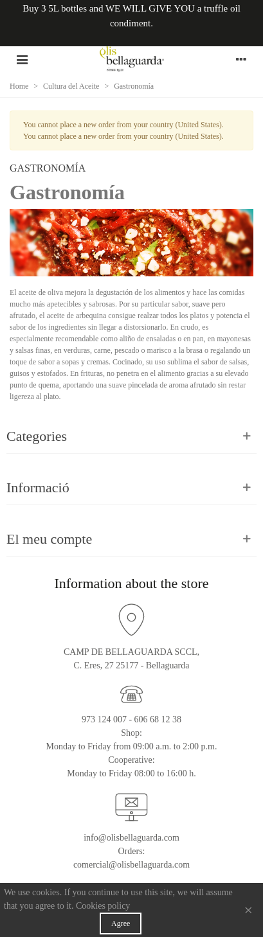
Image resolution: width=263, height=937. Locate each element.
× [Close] (248, 910)
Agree (120, 923)
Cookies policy (103, 906)
